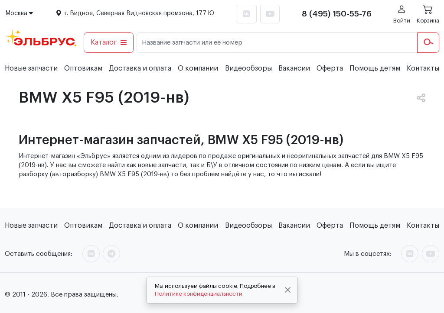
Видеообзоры (248, 68)
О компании (198, 68)
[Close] (288, 290)
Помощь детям (374, 68)
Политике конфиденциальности (198, 294)
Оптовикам (83, 68)
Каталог (109, 42)
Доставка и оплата (140, 68)
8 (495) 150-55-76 (337, 14)
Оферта (330, 68)
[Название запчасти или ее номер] (277, 42)
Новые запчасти (31, 68)
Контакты (423, 68)
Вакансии (294, 68)
